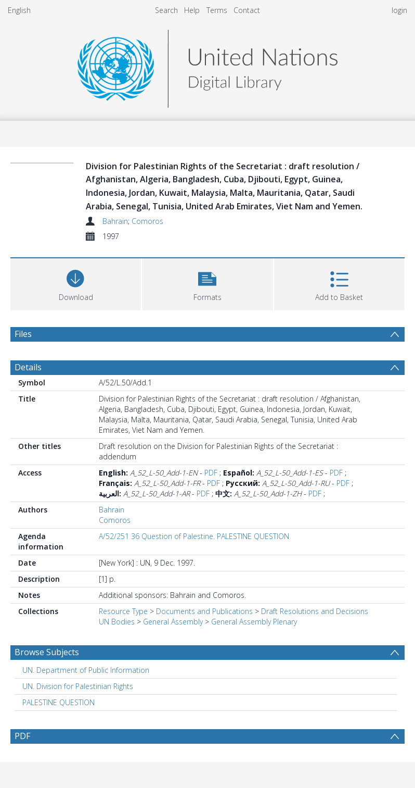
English (19, 10)
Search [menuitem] (166, 10)
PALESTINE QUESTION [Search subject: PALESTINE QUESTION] (58, 702)
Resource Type (123, 611)
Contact (247, 10)
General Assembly (173, 622)
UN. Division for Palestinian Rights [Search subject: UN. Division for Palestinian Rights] (77, 686)
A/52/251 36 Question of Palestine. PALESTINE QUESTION (194, 536)
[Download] (75, 283)
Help (192, 10)
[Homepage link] (207, 66)
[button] (207, 283)
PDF (210, 473)
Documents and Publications (204, 611)
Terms (216, 10)
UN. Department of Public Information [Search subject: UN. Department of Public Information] (85, 670)
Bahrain (115, 221)
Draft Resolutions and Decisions (314, 611)
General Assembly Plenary (254, 622)
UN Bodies (117, 622)
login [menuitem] (399, 10)
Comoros (147, 221)
